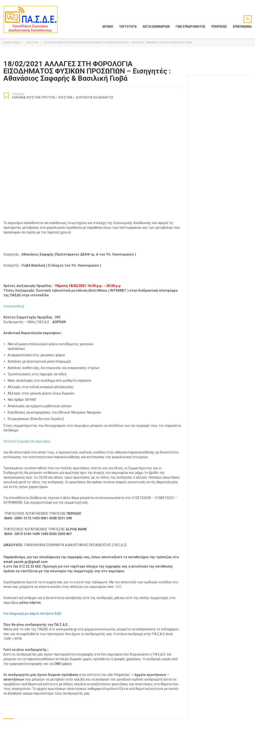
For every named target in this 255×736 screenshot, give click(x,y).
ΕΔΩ (118, 587)
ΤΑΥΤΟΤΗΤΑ (128, 26)
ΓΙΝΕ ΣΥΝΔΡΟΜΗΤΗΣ (190, 26)
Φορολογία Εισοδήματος (94, 97)
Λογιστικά (32, 42)
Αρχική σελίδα (12, 42)
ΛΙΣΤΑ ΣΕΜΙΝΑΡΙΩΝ (156, 26)
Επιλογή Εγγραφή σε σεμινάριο (26, 441)
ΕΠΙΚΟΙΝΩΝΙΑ (242, 26)
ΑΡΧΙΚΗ (107, 26)
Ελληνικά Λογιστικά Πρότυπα (34, 97)
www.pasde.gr (13, 306)
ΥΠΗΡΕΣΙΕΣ (219, 26)
